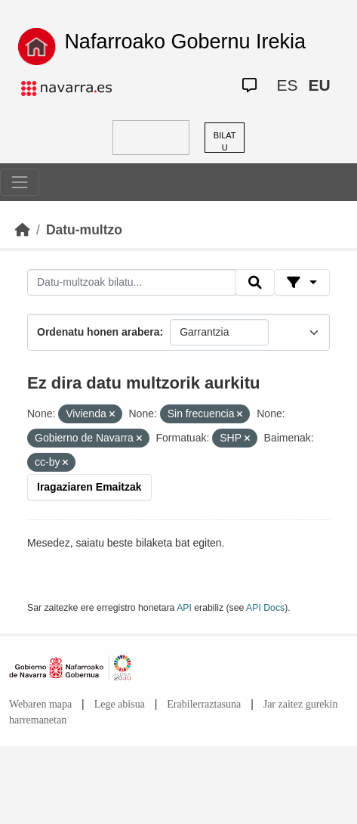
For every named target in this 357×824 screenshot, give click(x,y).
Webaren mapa (40, 704)
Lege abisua (119, 704)
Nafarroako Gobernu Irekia (185, 41)
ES (286, 85)
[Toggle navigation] (19, 182)
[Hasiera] (22, 229)
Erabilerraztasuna (204, 704)
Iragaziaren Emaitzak (89, 487)
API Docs (265, 608)
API (184, 608)
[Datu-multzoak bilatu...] (131, 282)
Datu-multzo (84, 229)
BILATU (225, 142)
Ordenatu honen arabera (98, 332)
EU (319, 85)
